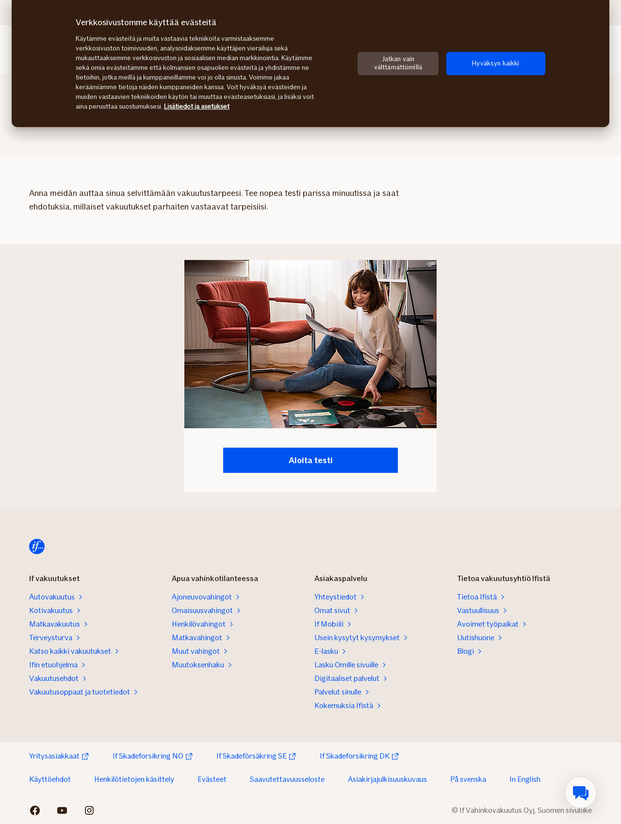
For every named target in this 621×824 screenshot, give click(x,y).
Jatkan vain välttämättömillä (398, 63)
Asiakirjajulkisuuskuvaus (387, 779)
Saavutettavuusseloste (287, 779)
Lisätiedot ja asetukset (196, 106)
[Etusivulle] (37, 546)
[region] (310, 63)
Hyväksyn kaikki (495, 63)
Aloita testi (311, 460)
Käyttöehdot (50, 779)
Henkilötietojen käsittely (134, 779)
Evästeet (212, 779)
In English (524, 779)
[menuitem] (581, 792)
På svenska (468, 779)
